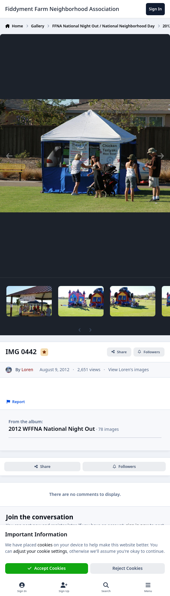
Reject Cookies (127, 568)
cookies (44, 545)
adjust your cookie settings (40, 551)
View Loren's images (128, 369)
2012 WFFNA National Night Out (52, 428)
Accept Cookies (46, 568)
